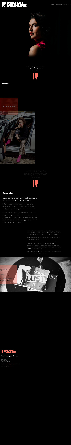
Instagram (63, 4)
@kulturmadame (10, 435)
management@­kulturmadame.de (12, 433)
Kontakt (68, 4)
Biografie (58, 4)
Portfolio (53, 4)
